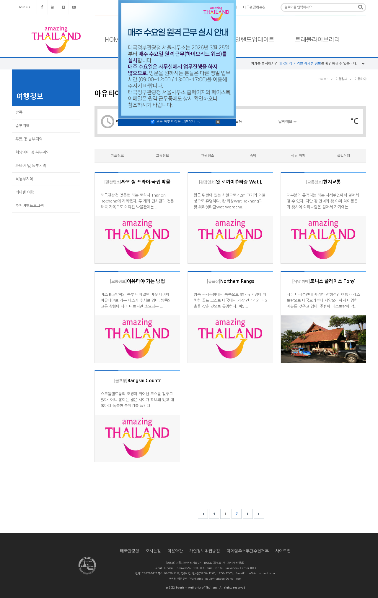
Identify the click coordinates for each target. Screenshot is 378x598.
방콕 (18, 112)
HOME (114, 40)
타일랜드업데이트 (251, 40)
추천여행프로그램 (29, 206)
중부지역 (22, 126)
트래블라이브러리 (317, 40)
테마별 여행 (24, 192)
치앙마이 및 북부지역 (32, 152)
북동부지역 (24, 179)
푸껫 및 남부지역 (29, 139)
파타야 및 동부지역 (30, 166)
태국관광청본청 (254, 7)
